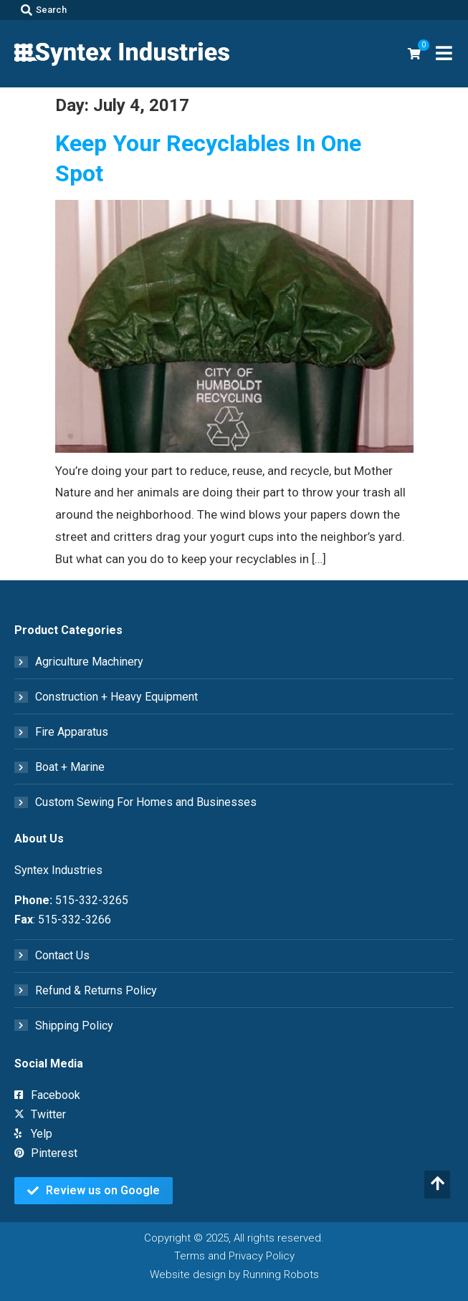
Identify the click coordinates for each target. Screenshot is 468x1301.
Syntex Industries (58, 870)
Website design (188, 1274)
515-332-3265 (91, 900)
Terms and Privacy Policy (234, 1255)
